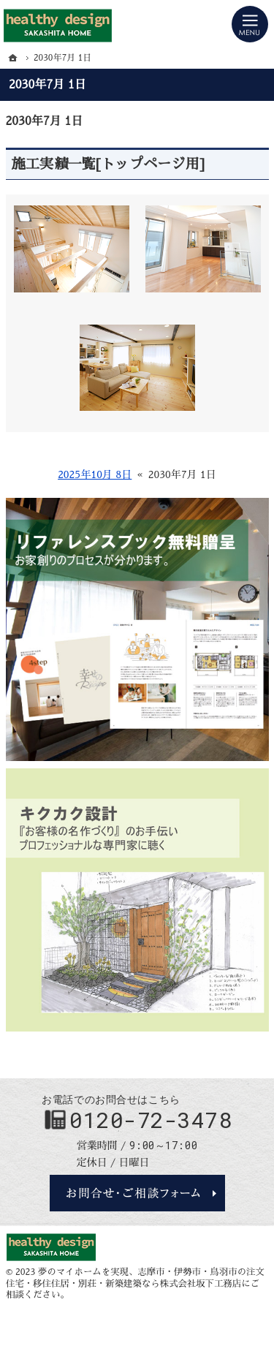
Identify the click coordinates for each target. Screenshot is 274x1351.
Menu (250, 24)
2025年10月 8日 (95, 474)
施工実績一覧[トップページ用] (108, 164)
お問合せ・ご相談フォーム (137, 1193)
